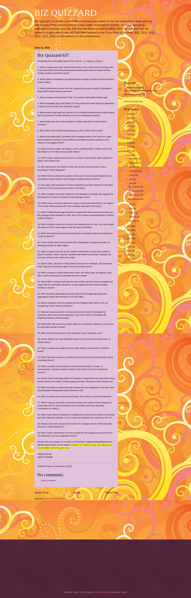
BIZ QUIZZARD (65, 13)
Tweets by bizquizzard (133, 101)
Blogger (123, 592)
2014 (129, 230)
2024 (129, 122)
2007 (129, 259)
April (131, 208)
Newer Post (41, 492)
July (131, 179)
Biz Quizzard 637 (136, 195)
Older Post (111, 492)
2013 (129, 234)
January (132, 221)
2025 (129, 118)
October (132, 167)
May (131, 204)
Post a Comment (48, 480)
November (133, 163)
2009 (129, 251)
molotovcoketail (102, 592)
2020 (129, 139)
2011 (129, 242)
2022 (129, 130)
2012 (129, 238)
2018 (129, 147)
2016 (129, 155)
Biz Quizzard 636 (136, 199)
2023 (129, 126)
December (133, 159)
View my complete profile (134, 94)
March (132, 213)
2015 (129, 226)
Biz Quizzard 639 (136, 187)
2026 (129, 114)
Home (76, 492)
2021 (129, 134)
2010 (129, 247)
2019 (129, 143)
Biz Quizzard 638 (136, 191)
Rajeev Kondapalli (135, 87)
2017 (129, 151)
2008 (129, 255)
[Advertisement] (49, 519)
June (131, 183)
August (132, 175)
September (134, 171)
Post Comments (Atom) (56, 499)
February (133, 217)
